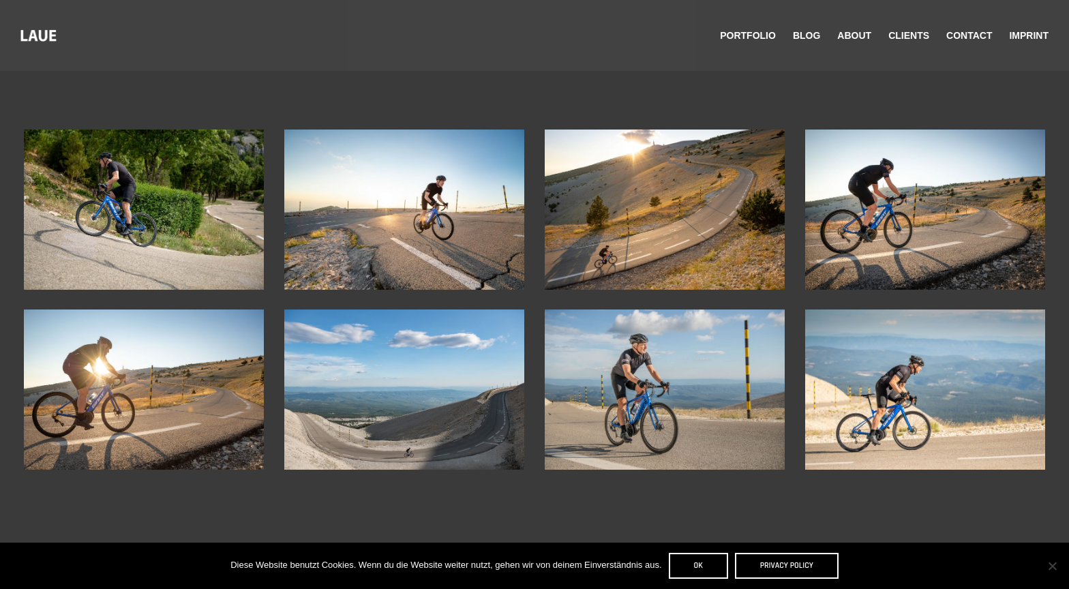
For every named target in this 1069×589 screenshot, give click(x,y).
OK (698, 565)
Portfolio (748, 35)
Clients (908, 35)
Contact (969, 35)
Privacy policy (786, 565)
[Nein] (1052, 566)
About (854, 35)
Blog (806, 35)
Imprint (1029, 35)
